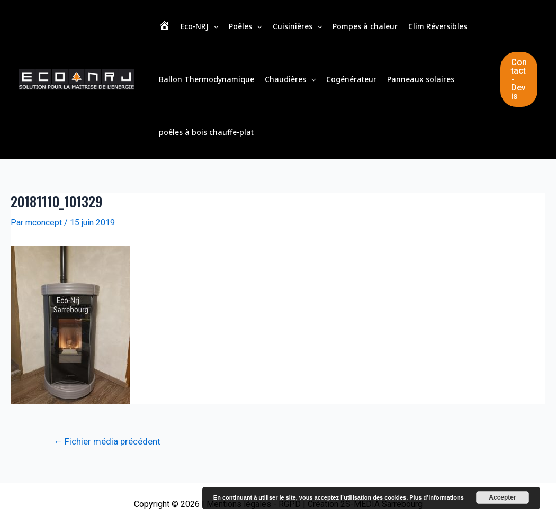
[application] (213, 26)
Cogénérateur (351, 79)
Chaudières (290, 79)
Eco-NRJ (199, 26)
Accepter (502, 497)
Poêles (245, 26)
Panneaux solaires (420, 79)
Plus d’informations (436, 497)
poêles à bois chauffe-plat (206, 132)
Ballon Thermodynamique (206, 79)
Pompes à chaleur (365, 26)
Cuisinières (297, 26)
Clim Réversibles (437, 26)
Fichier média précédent (106, 441)
